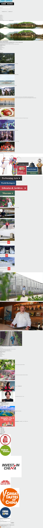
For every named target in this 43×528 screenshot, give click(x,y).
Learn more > (2, 86)
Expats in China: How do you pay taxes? (6, 350)
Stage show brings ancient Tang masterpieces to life (7, 152)
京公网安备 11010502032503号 (6, 527)
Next (2, 348)
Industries (1, 46)
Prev (0, 348)
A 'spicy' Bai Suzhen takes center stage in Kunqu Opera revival (9, 130)
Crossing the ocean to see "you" (19, 396)
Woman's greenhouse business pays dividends (8, 301)
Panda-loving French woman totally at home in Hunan (8, 349)
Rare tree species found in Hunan (20, 364)
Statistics (1, 49)
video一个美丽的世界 (18, 386)
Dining (1, 117)
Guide (1, 352)
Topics (1, 18)
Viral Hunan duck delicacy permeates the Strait (7, 43)
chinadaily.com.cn (4, 11)
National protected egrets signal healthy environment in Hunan (9, 63)
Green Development (3, 359)
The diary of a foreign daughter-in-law (5, 229)
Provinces (6, 20)
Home (1, 15)
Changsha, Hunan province (4, 404)
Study (1, 196)
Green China (2, 430)
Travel (1, 52)
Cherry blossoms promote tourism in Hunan (21, 374)
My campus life (2, 218)
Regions (1, 19)
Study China (2, 429)
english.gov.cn (10, 11)
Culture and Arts (4, 119)
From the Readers (3, 380)
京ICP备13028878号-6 (3, 526)
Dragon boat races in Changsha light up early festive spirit (8, 85)
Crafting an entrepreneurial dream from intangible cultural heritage (9, 141)
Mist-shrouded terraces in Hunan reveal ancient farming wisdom (9, 74)
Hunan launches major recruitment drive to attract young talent (11, 42)
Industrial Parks (2, 47)
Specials (1, 17)
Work (1, 271)
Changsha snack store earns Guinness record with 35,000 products (9, 44)
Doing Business (2, 45)
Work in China (3, 432)
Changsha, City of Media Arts (21, 421)
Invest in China (3, 431)
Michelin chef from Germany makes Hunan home (9, 330)
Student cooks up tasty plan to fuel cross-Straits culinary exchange (9, 207)
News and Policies (4, 41)
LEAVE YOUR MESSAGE (5, 518)
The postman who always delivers (6, 346)
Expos (1, 48)
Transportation (2, 107)
